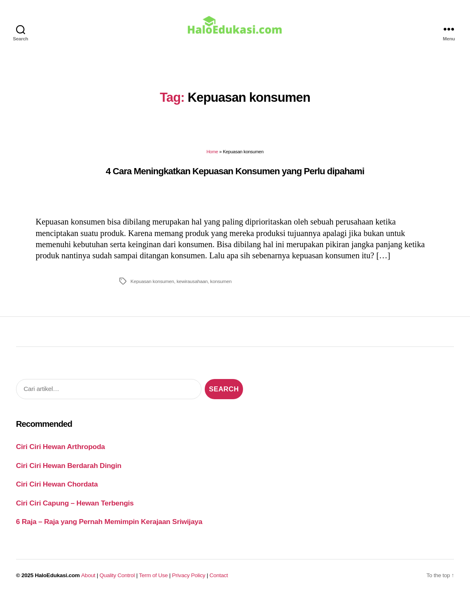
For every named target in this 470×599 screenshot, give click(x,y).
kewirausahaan (192, 282)
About (88, 577)
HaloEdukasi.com (57, 577)
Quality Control (117, 577)
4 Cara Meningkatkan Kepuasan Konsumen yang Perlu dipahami (235, 173)
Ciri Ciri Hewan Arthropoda (60, 449)
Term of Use (153, 577)
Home (212, 153)
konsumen (220, 282)
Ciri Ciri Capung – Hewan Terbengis (75, 505)
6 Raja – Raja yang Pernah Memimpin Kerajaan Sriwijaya (109, 523)
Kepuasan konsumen (152, 282)
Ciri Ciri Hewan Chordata (57, 486)
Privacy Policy (189, 577)
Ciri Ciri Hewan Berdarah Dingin (69, 467)
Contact (219, 577)
